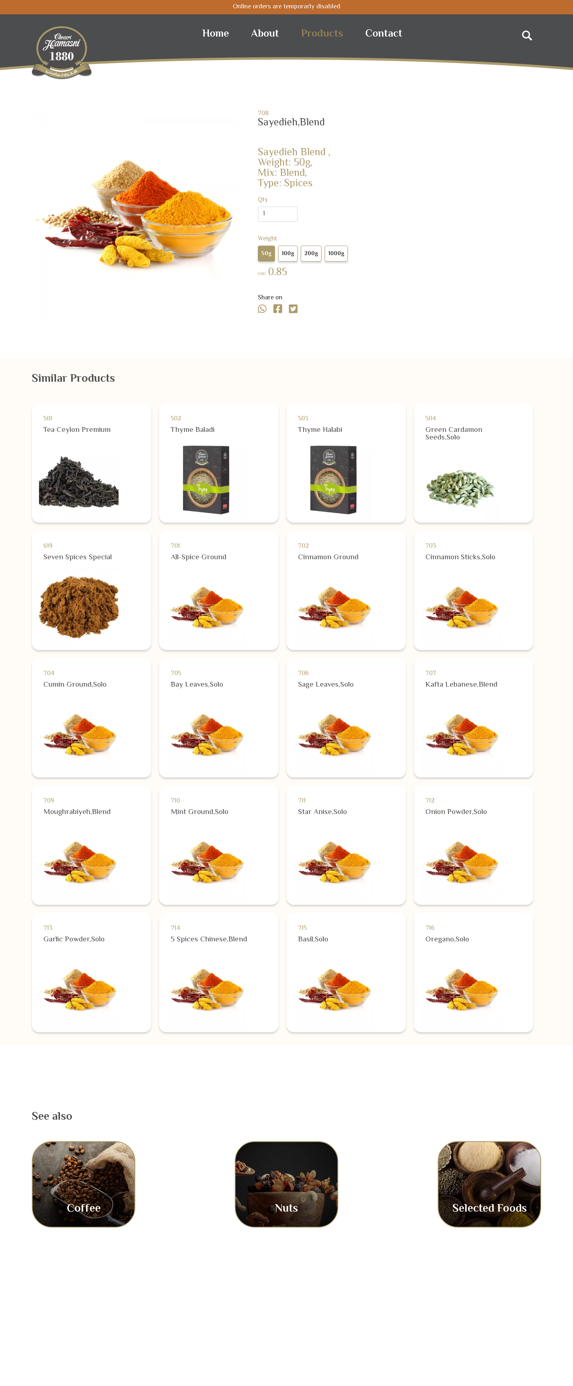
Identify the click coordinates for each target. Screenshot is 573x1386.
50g (266, 254)
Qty (263, 200)
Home (216, 34)
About (265, 34)
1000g (336, 254)
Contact (383, 34)
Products (322, 34)
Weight (267, 239)
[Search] (527, 33)
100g (288, 254)
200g (311, 254)
